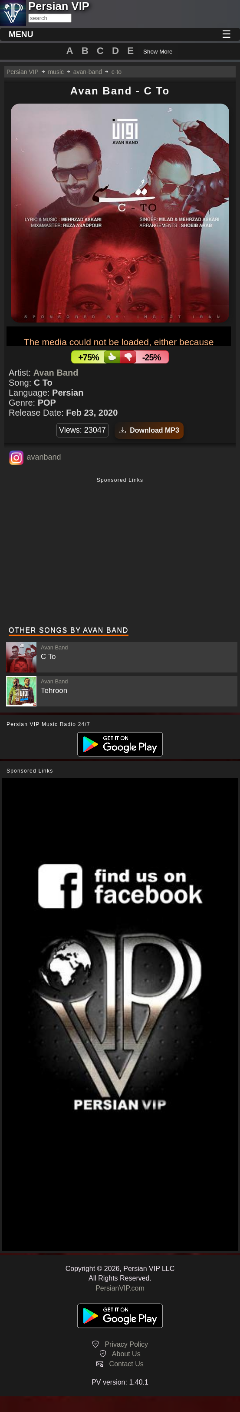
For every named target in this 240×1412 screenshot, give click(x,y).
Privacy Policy (126, 1344)
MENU (21, 34)
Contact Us (126, 1364)
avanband (43, 457)
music (56, 71)
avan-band (87, 71)
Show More (157, 51)
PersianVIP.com (120, 1288)
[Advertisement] (120, 553)
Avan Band (56, 372)
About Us (126, 1354)
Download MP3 (149, 430)
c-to (117, 71)
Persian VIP (23, 71)
